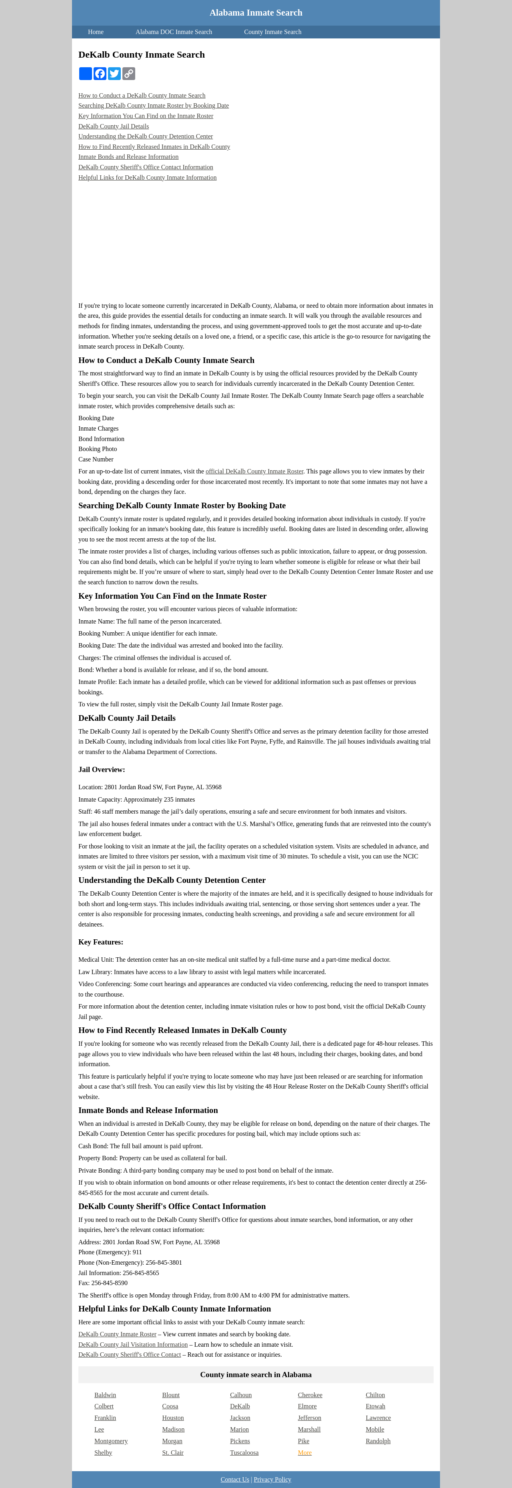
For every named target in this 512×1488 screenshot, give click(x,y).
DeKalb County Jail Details (113, 126)
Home (96, 31)
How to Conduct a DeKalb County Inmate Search (142, 95)
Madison (173, 1429)
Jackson (240, 1417)
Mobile (375, 1429)
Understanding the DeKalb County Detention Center (145, 136)
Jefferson (309, 1417)
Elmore (307, 1406)
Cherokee (310, 1395)
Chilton (375, 1395)
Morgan (172, 1441)
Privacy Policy (272, 1479)
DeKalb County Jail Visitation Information (133, 1344)
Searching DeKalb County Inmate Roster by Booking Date (153, 105)
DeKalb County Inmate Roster (117, 1334)
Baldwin (105, 1395)
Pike (303, 1441)
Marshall (309, 1429)
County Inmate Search (273, 31)
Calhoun (241, 1395)
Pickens (240, 1441)
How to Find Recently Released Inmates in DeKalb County (154, 146)
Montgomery (111, 1441)
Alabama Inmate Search (256, 13)
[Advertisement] (256, 240)
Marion (239, 1429)
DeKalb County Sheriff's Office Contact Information (145, 167)
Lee (99, 1429)
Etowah (375, 1406)
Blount (171, 1395)
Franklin (105, 1417)
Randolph (378, 1441)
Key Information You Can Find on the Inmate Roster (145, 115)
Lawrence (378, 1417)
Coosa (170, 1406)
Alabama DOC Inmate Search (174, 31)
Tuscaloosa (244, 1452)
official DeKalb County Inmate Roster (254, 471)
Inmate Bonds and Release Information (128, 156)
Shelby (103, 1452)
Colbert (104, 1406)
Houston (173, 1417)
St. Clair (173, 1452)
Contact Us (235, 1479)
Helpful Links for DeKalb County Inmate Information (147, 177)
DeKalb (240, 1406)
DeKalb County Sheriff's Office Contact (129, 1354)
